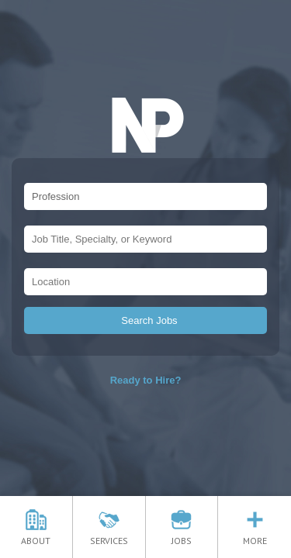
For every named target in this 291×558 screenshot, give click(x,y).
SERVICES (109, 535)
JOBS (181, 535)
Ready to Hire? (146, 380)
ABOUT (35, 535)
